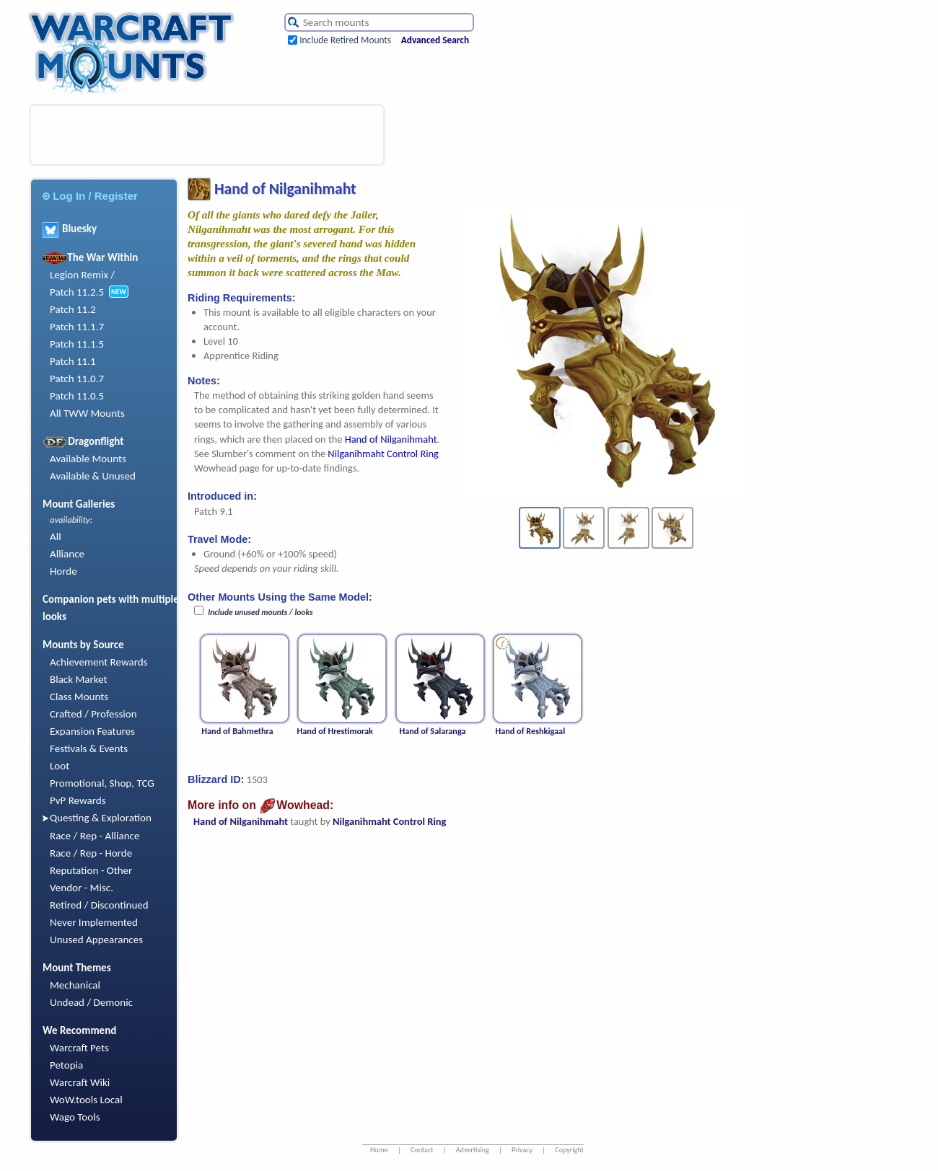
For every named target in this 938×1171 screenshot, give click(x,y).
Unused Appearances (96, 939)
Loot (59, 765)
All (55, 536)
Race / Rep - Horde (91, 853)
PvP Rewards (78, 800)
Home (379, 1149)
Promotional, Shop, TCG (102, 783)
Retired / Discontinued (99, 904)
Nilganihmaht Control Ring (383, 453)
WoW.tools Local (86, 1099)
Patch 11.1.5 (77, 343)
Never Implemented (94, 922)
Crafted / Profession (93, 713)
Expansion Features (92, 731)
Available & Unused (93, 475)
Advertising (472, 1149)
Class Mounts (79, 696)
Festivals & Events (89, 748)
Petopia (66, 1065)
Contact (422, 1149)
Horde (63, 571)
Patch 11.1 (73, 361)
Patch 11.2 (73, 309)
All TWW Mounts (87, 413)
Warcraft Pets (79, 1047)
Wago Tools (75, 1116)
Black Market (79, 679)
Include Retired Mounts (345, 40)
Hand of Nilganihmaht (391, 439)
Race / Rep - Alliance (94, 835)
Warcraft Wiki (80, 1082)
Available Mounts (88, 458)
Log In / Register (90, 195)
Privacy (522, 1149)
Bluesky (70, 228)
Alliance (67, 553)
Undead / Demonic (91, 1002)
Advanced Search (435, 40)
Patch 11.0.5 (77, 395)
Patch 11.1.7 (77, 326)
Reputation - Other (91, 870)
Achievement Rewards (99, 661)
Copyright (569, 1149)
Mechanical (75, 984)
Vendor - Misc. (81, 887)
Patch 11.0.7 (77, 378)
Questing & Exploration (101, 817)
